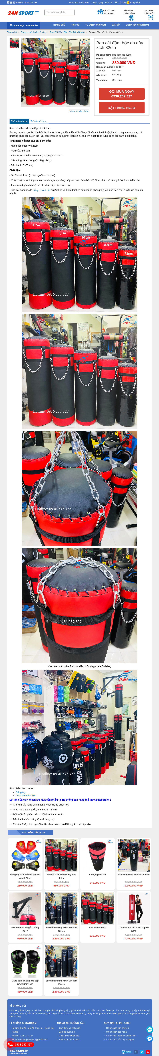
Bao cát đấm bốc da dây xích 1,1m (61, 876)
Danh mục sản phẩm (24, 25)
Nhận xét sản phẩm (79, 111)
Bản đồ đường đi (67, 1032)
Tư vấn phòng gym (95, 25)
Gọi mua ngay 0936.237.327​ (121, 94)
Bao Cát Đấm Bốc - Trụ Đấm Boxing (67, 32)
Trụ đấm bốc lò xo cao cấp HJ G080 (134, 929)
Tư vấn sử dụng (39, 121)
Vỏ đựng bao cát (97, 874)
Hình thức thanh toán (79, 2)
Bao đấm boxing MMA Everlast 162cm (61, 929)
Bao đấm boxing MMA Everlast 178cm (61, 982)
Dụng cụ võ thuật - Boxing (33, 32)
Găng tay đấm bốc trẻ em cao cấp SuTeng (25, 876)
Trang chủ (12, 32)
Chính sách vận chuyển (117, 1028)
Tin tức (75, 25)
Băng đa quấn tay (25, 795)
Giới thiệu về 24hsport (69, 1028)
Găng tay (21, 792)
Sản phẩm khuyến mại (137, 25)
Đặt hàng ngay (122, 108)
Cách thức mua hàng (69, 1035)
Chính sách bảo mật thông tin (120, 1039)
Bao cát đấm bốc (97, 927)
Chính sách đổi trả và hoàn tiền (121, 1035)
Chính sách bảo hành (116, 1032)
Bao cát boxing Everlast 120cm (133, 874)
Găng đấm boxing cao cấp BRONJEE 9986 (25, 982)
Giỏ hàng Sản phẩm (127, 2)
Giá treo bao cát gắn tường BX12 (25, 929)
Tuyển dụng (97, 2)
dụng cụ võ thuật (41, 190)
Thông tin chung (19, 121)
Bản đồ (116, 25)
